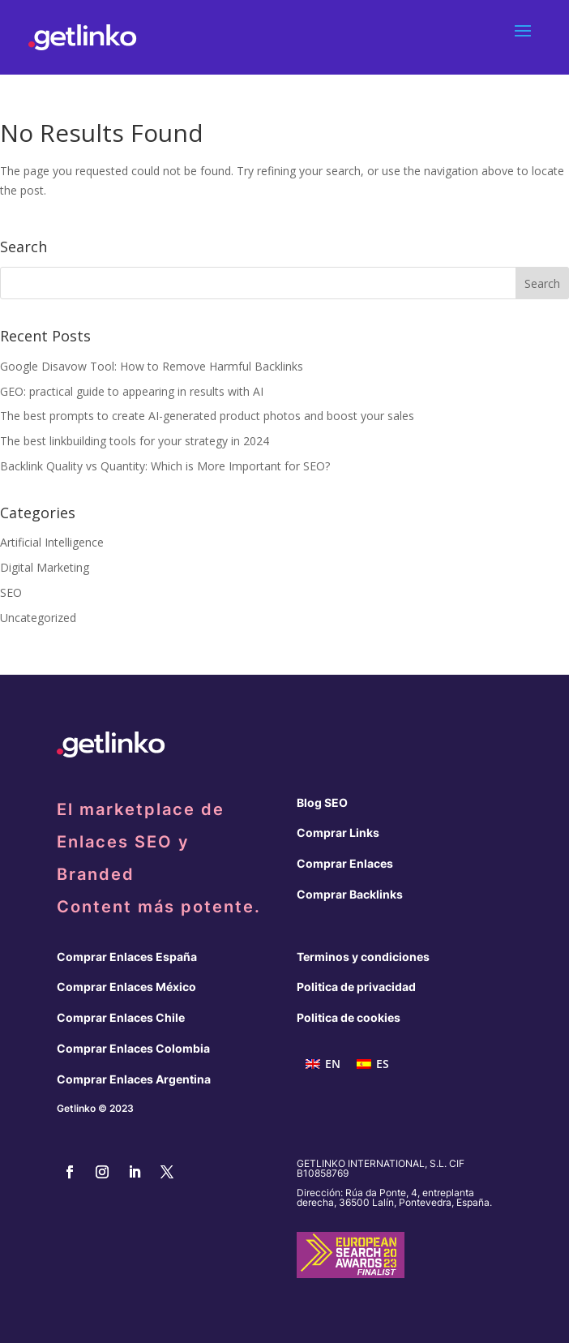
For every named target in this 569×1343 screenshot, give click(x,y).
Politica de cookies (348, 1017)
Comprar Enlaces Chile (121, 1017)
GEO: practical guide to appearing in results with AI (131, 391)
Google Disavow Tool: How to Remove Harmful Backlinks (151, 366)
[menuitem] (323, 1064)
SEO (11, 592)
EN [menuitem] (332, 1063)
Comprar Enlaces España (127, 956)
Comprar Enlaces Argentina (134, 1079)
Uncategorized (38, 617)
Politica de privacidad (356, 986)
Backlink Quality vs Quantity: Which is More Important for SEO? (165, 466)
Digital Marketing (44, 567)
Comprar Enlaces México (126, 986)
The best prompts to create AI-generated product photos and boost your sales (207, 415)
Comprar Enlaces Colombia (133, 1048)
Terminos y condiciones (363, 956)
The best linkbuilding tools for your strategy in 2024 (134, 440)
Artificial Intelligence (52, 542)
